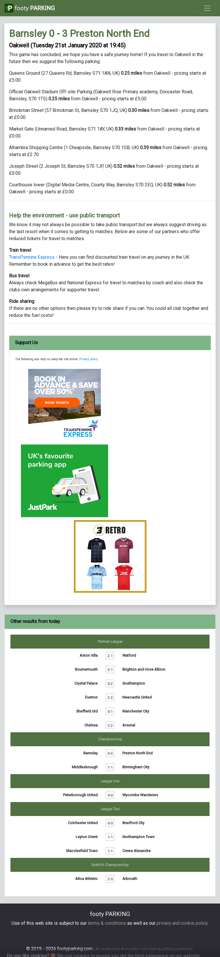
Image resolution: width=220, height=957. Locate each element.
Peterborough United (80, 795)
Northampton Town (138, 837)
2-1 (110, 655)
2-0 (110, 878)
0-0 (110, 823)
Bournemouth (86, 669)
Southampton (133, 683)
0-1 (110, 711)
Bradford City (133, 823)
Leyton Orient (87, 837)
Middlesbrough (85, 767)
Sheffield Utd (87, 711)
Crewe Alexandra (136, 851)
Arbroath (129, 878)
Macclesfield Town (82, 851)
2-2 (110, 697)
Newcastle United (137, 697)
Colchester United (83, 823)
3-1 (110, 669)
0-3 (110, 753)
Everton (91, 697)
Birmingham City (135, 767)
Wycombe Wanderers (140, 795)
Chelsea (91, 725)
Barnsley (90, 753)
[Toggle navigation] (207, 8)
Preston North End (137, 753)
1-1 (110, 767)
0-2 (110, 683)
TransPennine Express (32, 257)
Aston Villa (89, 655)
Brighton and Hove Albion (143, 669)
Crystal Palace (86, 683)
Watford (129, 655)
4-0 (110, 795)
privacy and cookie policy (182, 923)
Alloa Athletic (86, 878)
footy (30, 8)
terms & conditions (107, 923)
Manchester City (135, 711)
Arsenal (128, 725)
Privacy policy (88, 359)
